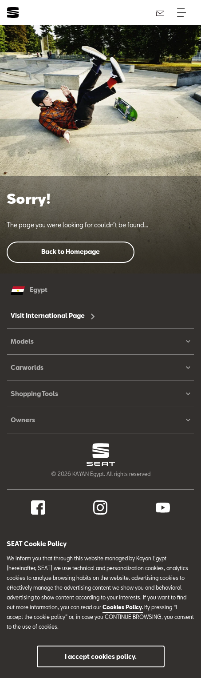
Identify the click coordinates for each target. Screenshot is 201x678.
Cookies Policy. (122, 607)
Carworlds (100, 367)
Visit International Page (53, 315)
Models (100, 341)
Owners (100, 420)
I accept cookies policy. (101, 656)
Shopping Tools (100, 394)
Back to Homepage (70, 251)
